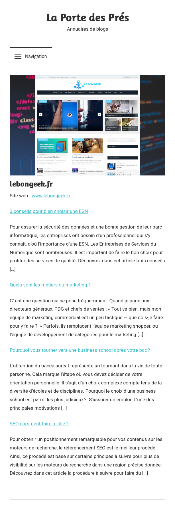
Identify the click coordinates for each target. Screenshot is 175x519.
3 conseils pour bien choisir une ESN (49, 211)
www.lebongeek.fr (51, 195)
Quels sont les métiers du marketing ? (50, 285)
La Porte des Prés (87, 17)
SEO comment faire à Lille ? (39, 423)
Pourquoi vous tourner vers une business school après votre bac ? (80, 350)
